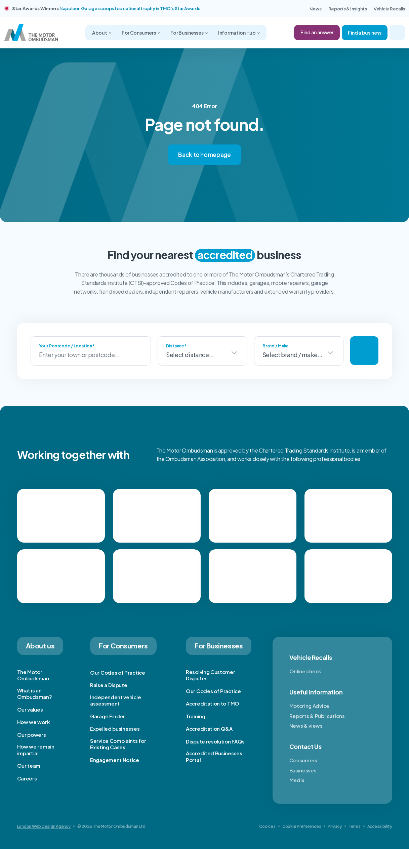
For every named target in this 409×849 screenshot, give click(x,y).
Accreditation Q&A (209, 728)
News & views (306, 725)
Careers (27, 778)
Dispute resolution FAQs (215, 741)
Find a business (364, 33)
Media (297, 780)
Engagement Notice (114, 760)
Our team (29, 765)
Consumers (303, 760)
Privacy (334, 826)
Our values (30, 709)
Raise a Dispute (108, 685)
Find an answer (316, 32)
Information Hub (237, 33)
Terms (355, 826)
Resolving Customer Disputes (210, 675)
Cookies (267, 826)
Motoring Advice (309, 706)
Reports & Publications (317, 716)
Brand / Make (275, 345)
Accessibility (379, 826)
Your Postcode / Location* (66, 345)
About (100, 33)
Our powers (31, 734)
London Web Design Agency (44, 826)
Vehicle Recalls (389, 8)
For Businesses (187, 33)
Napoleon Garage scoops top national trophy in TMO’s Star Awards (129, 8)
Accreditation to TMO (212, 703)
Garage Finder (107, 716)
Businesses (303, 770)
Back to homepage (204, 154)
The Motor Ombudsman (33, 675)
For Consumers (139, 33)
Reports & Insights (347, 8)
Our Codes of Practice (117, 672)
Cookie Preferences (301, 826)
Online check (305, 671)
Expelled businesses (114, 728)
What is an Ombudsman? (34, 693)
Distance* (176, 345)
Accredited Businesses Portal (214, 756)
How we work (33, 722)
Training (195, 716)
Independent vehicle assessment (115, 700)
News (316, 8)
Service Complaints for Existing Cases (118, 744)
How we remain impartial (35, 749)
